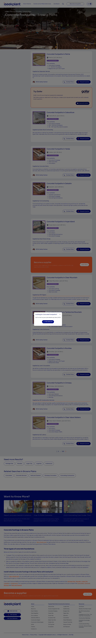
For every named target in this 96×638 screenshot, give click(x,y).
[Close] (60, 314)
